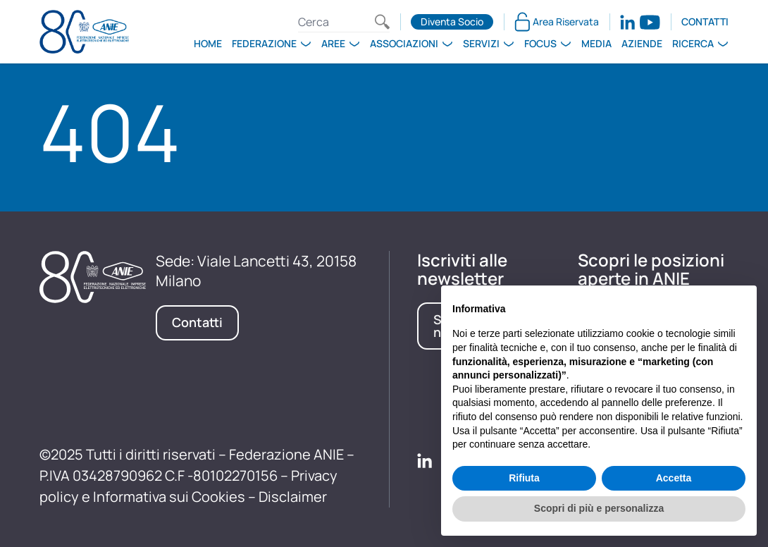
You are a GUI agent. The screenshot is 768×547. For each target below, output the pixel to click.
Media (596, 43)
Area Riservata (556, 21)
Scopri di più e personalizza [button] (599, 508)
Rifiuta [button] (524, 478)
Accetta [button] (674, 478)
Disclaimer (293, 496)
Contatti (705, 21)
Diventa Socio (452, 21)
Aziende (641, 43)
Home (208, 43)
